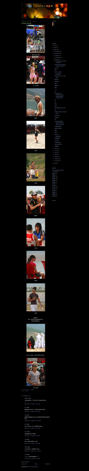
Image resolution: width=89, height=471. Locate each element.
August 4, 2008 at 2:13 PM (32, 428)
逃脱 (56, 105)
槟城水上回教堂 (58, 128)
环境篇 (53, 185)
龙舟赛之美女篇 (58, 144)
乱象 (56, 83)
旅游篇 (53, 178)
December (57, 51)
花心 (56, 119)
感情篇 (53, 173)
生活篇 (26, 390)
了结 (56, 89)
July (56, 148)
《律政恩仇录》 (58, 136)
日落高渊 (57, 117)
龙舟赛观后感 (58, 142)
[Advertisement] (58, 34)
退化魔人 (27, 398)
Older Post (47, 464)
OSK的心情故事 (44, 6)
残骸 (56, 130)
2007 (55, 163)
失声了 (56, 132)
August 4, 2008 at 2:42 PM (32, 443)
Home (36, 464)
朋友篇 (53, 182)
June (56, 150)
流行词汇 (57, 68)
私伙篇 (53, 189)
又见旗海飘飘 (58, 74)
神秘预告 (57, 146)
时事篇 (53, 180)
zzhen (26, 431)
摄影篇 (53, 176)
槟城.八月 (57, 134)
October (57, 55)
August (56, 59)
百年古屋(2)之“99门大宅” (60, 107)
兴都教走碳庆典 (58, 126)
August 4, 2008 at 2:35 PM (32, 435)
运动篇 (53, 196)
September (57, 57)
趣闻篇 (53, 194)
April (56, 154)
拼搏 (56, 87)
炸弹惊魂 (57, 81)
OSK (26, 407)
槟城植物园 (57, 138)
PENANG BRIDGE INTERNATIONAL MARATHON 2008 (59, 123)
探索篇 (53, 175)
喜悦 (56, 103)
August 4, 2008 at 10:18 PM (33, 451)
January (57, 160)
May (56, 152)
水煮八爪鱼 (57, 115)
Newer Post (24, 464)
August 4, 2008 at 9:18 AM (32, 411)
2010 (55, 45)
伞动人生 (57, 140)
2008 (55, 49)
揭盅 (56, 70)
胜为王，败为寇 (58, 72)
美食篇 (53, 192)
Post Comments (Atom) (33, 466)
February (57, 158)
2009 (55, 47)
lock (25, 415)
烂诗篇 (53, 183)
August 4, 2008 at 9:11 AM (32, 404)
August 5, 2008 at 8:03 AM (32, 458)
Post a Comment (25, 461)
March (56, 156)
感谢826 (56, 85)
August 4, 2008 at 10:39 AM (33, 420)
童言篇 (53, 190)
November (57, 53)
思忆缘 (26, 446)
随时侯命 (57, 79)
